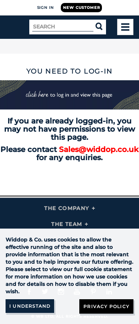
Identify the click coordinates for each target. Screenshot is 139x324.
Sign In (45, 7)
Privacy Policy (106, 306)
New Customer (81, 7)
